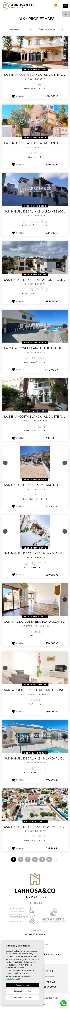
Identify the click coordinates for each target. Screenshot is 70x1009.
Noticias (50, 982)
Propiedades (49, 977)
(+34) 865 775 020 (35, 934)
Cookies (57, 997)
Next (63, 52)
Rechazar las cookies (22, 997)
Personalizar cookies (22, 991)
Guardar (18, 96)
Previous (4, 52)
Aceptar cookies (22, 985)
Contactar (50, 987)
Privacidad (47, 997)
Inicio (49, 971)
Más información (13, 979)
